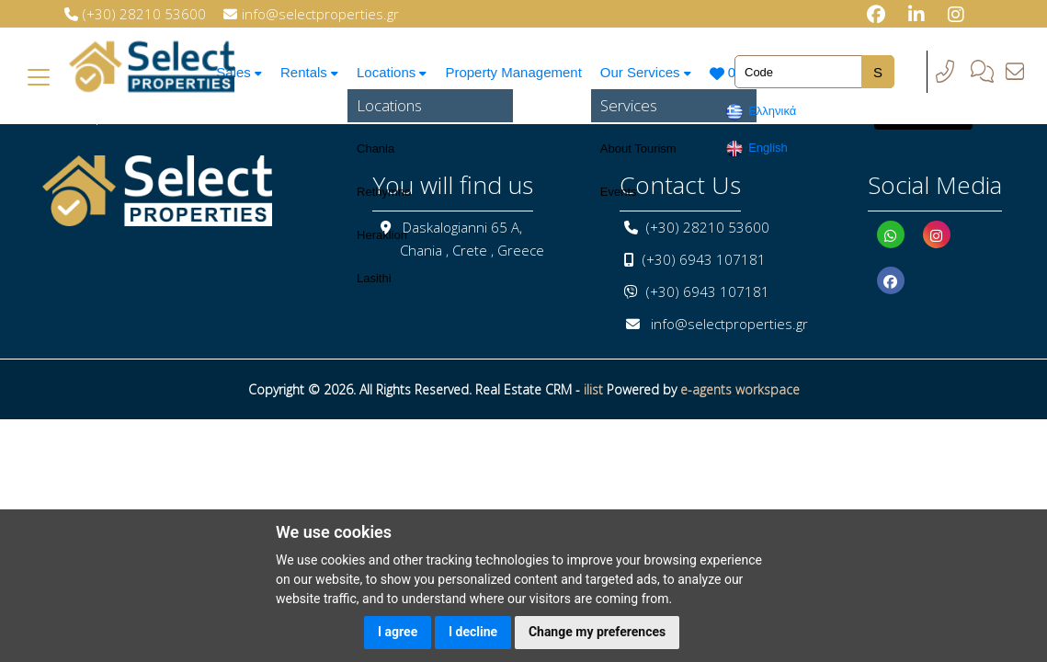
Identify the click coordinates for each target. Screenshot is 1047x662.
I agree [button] (397, 631)
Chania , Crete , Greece (472, 250)
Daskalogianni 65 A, (462, 227)
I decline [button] (473, 631)
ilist (593, 389)
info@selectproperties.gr (729, 323)
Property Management (517, 72)
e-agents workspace (740, 389)
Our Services (651, 72)
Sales (235, 72)
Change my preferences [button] (597, 631)
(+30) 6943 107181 (704, 259)
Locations (394, 72)
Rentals (309, 72)
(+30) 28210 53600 (707, 227)
